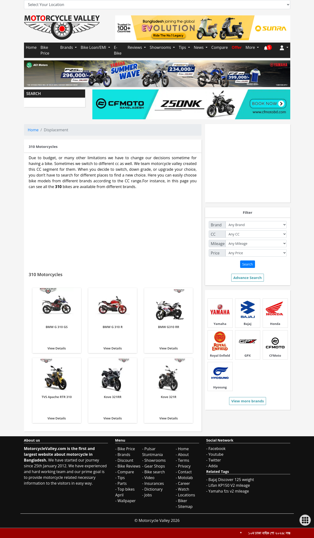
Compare (219, 47)
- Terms (182, 460)
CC (213, 234)
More (250, 47)
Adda (213, 465)
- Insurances (153, 483)
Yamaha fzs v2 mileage (228, 491)
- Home (182, 448)
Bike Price (45, 50)
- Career (183, 483)
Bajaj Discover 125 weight (231, 479)
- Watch (182, 489)
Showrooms (161, 47)
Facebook (216, 448)
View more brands (247, 401)
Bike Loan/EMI (94, 47)
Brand (216, 225)
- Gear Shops (153, 466)
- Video (148, 477)
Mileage (218, 243)
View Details (56, 319)
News (199, 47)
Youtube (216, 454)
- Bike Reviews (128, 466)
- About (182, 454)
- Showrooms (154, 460)
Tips (183, 47)
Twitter (214, 460)
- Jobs (147, 495)
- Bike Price (125, 448)
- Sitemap (184, 506)
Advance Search (247, 277)
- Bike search (153, 472)
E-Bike (118, 50)
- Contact (184, 472)
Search (247, 264)
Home (31, 47)
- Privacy (183, 466)
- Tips (120, 477)
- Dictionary (152, 489)
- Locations (185, 495)
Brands (67, 47)
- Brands (122, 454)
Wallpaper (127, 500)
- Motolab (184, 477)
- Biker (181, 500)
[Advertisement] (113, 229)
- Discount (124, 460)
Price (215, 253)
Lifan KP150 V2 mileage (229, 485)
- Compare (124, 472)
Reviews (135, 47)
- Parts (121, 483)
